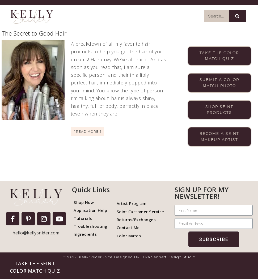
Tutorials (83, 218)
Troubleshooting (90, 226)
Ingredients (85, 234)
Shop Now (84, 202)
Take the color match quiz (219, 55)
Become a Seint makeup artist (219, 136)
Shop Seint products (219, 109)
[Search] (237, 16)
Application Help (90, 210)
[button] (35, 267)
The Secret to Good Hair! (35, 33)
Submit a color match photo (219, 82)
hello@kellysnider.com (36, 233)
